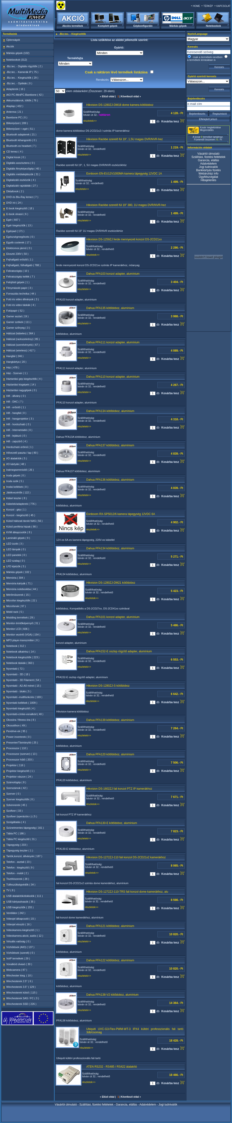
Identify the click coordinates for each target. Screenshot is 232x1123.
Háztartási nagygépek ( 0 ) (21, 390)
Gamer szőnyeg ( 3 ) (18, 327)
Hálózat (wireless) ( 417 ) (20, 350)
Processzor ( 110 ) (17, 748)
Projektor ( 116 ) (15, 765)
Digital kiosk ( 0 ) (16, 157)
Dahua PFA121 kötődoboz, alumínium (110, 926)
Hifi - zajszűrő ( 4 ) (16, 441)
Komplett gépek (107, 25)
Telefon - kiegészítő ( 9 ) (20, 867)
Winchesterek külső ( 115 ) (21, 992)
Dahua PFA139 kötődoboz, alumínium (110, 720)
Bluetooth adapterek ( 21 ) (21, 134)
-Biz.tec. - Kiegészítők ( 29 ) (22, 77)
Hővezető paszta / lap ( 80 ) (22, 452)
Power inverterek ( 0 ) (18, 736)
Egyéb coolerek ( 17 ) (18, 242)
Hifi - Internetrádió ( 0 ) (19, 430)
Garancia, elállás (208, 160)
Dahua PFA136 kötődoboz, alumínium (110, 479)
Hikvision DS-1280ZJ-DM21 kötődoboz (110, 582)
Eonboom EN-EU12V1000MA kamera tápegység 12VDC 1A (124, 173)
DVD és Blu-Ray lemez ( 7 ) (22, 197)
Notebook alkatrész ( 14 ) (21, 651)
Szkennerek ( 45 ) (16, 805)
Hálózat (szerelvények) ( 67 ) (23, 344)
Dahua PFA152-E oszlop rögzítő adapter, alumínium (119, 651)
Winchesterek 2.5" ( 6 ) (19, 981)
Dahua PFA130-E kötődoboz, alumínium (111, 823)
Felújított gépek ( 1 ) (18, 282)
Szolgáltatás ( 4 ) (16, 822)
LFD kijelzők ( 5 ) (16, 566)
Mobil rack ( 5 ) (15, 611)
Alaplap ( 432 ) (14, 106)
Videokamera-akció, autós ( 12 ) (24, 935)
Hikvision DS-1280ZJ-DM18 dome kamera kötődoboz (119, 105)
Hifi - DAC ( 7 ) (14, 401)
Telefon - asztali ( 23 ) (18, 861)
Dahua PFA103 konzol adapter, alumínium (113, 273)
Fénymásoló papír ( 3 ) (19, 287)
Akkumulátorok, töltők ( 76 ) (22, 100)
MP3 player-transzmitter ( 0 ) (22, 640)
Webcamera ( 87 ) (16, 969)
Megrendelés (207, 130)
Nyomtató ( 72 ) (15, 668)
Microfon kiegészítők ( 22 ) (21, 600)
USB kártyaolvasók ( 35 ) (20, 901)
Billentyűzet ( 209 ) (17, 123)
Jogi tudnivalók (208, 167)
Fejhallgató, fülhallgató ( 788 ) (23, 265)
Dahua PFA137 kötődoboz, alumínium (110, 445)
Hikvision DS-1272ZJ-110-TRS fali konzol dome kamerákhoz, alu (127, 891)
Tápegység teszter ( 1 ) (19, 850)
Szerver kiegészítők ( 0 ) (20, 799)
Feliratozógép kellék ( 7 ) (20, 276)
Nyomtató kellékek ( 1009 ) (21, 702)
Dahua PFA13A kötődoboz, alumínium (110, 411)
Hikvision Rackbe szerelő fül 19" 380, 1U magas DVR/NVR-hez (126, 205)
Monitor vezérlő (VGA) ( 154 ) (23, 634)
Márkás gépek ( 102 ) (18, 572)
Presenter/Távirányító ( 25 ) (22, 742)
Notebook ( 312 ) (16, 645)
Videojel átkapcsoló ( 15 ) (21, 918)
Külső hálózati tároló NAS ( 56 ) (24, 520)
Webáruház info (209, 173)
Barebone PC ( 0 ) (16, 117)
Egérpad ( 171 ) (15, 231)
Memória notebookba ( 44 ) (22, 589)
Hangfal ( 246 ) (15, 356)
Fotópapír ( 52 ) (15, 310)
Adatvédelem (208, 163)
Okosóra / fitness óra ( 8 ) (21, 719)
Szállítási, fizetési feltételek (208, 157)
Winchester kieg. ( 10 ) (19, 975)
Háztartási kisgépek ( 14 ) (21, 384)
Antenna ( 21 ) (14, 111)
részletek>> (90, 120)
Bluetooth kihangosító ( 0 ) (21, 140)
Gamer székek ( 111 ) (18, 322)
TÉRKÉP (208, 6)
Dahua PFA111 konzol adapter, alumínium (113, 342)
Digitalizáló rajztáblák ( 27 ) (22, 185)
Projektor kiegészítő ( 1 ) (20, 771)
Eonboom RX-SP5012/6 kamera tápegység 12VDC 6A (120, 514)
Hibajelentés (208, 180)
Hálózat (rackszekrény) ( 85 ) (23, 339)
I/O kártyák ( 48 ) (16, 464)
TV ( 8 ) (10, 890)
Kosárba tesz (172, 121)
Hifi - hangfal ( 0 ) (16, 413)
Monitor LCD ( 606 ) (17, 628)
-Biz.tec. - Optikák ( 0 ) (19, 83)
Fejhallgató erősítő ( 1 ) (19, 259)
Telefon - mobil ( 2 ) (17, 873)
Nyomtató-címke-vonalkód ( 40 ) (25, 714)
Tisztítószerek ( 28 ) (17, 878)
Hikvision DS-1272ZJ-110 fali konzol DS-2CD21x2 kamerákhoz (126, 857)
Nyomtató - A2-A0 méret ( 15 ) (23, 685)
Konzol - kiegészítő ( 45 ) (20, 515)
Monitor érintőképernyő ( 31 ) (23, 623)
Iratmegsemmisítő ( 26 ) (20, 469)
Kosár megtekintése (210, 127)
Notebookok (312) (16, 59)
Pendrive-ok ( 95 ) (16, 731)
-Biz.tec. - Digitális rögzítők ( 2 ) (24, 66)
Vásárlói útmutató (208, 153)
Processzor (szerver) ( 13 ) (21, 753)
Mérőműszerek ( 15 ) (18, 594)
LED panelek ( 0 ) (16, 555)
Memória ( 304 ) (15, 577)
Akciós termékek (72, 25)
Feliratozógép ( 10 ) (17, 270)
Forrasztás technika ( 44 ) (21, 293)
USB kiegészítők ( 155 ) (20, 907)
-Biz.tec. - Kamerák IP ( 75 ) (22, 72)
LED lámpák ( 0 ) (16, 549)
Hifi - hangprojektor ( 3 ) (20, 418)
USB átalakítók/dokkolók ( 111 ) (24, 896)
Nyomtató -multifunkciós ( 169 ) (24, 697)
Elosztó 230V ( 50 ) (17, 253)
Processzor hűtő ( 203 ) (19, 759)
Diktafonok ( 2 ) (15, 191)
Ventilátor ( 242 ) (16, 913)
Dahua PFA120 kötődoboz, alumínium (110, 754)
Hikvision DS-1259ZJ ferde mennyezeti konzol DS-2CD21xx (124, 239)
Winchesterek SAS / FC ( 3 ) (22, 998)
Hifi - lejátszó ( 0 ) (16, 435)
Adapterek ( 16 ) (15, 89)
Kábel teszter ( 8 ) (16, 498)
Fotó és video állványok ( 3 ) (22, 299)
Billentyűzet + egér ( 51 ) (20, 128)
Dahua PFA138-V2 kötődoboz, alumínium (112, 994)
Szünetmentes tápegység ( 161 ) (25, 827)
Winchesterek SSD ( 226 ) (21, 1003)
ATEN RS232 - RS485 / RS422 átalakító (111, 1066)
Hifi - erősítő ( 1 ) (16, 407)
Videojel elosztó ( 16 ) (18, 924)
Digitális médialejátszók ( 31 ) (23, 174)
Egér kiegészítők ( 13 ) (19, 225)
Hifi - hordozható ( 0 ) (18, 424)
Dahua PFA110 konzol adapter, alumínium (113, 376)
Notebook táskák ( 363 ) (20, 663)
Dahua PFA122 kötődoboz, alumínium (110, 960)
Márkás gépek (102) (18, 53)
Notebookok (213, 25)
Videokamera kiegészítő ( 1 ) (23, 930)
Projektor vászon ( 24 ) (19, 776)
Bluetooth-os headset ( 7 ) (21, 145)
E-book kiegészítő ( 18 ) (20, 208)
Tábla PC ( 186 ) (16, 833)
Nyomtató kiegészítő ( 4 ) (20, 708)
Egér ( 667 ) (13, 219)
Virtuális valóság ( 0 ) (18, 941)
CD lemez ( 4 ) (14, 151)
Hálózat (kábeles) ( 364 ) (20, 333)
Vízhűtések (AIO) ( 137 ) (20, 947)
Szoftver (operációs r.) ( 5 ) (21, 816)
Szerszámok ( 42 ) (16, 788)
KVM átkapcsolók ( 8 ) (19, 532)
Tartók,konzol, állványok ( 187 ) (24, 856)
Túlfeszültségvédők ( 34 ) (21, 884)
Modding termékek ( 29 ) (20, 617)
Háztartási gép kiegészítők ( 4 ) (24, 378)
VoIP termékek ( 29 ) (18, 958)
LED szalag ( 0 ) (15, 560)
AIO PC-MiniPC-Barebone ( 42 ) (25, 94)
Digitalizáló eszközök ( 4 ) (21, 180)
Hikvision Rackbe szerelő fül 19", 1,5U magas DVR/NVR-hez (124, 139)
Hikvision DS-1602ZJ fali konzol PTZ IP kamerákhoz (119, 788)
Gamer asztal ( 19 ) (17, 316)
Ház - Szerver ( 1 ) (17, 373)
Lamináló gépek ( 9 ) (18, 538)
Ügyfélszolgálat (208, 177)
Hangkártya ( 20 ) (16, 361)
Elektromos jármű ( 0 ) (19, 248)
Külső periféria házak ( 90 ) (21, 526)
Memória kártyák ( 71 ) (19, 583)
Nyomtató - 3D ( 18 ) (18, 674)
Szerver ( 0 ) (13, 793)
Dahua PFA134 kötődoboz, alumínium (110, 548)
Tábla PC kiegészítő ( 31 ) (21, 839)
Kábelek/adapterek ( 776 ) (21, 503)
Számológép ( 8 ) (16, 782)
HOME (196, 6)
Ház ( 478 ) (12, 367)
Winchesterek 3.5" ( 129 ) (21, 986)
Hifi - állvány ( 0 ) (16, 395)
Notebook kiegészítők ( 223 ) (23, 657)
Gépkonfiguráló (142, 25)
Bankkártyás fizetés (208, 170)
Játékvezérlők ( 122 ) (18, 492)
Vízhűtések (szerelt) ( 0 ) (20, 952)
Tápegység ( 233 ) (16, 844)
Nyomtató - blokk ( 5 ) (18, 691)
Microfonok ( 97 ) (16, 606)
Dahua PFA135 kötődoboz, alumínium (110, 308)
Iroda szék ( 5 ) (15, 481)
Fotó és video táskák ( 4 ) (21, 305)
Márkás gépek (178, 25)
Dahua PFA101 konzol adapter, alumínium (113, 617)
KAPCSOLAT (223, 6)
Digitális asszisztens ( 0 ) (20, 162)
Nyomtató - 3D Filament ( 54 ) (23, 680)
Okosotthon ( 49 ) (16, 725)
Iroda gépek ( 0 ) (16, 475)
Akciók (10, 46)
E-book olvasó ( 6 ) (17, 214)
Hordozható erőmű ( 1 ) (19, 447)
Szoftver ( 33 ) (14, 810)
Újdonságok (13, 39)
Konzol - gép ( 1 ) (16, 509)
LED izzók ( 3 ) (14, 543)
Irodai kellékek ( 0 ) (17, 486)
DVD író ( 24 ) (14, 202)
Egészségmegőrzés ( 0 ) (20, 236)
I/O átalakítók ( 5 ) (16, 458)
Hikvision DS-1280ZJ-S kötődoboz (108, 685)
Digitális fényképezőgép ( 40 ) (23, 168)
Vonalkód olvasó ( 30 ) (19, 964)
